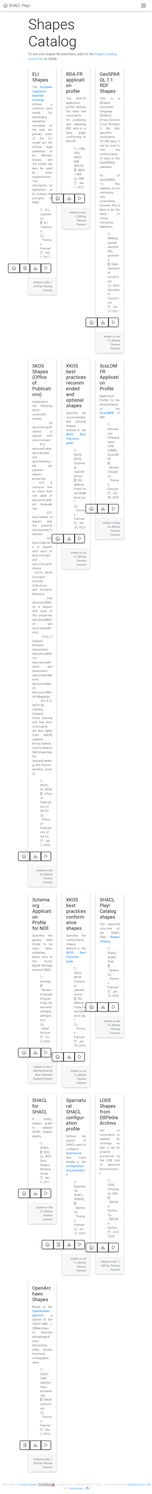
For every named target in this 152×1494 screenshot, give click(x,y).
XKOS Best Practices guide (76, 439)
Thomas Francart (28, 1484)
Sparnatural (73, 1153)
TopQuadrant (76, 1488)
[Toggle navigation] (143, 5)
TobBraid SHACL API (139, 1484)
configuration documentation (75, 1170)
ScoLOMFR (107, 413)
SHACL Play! (16, 5)
